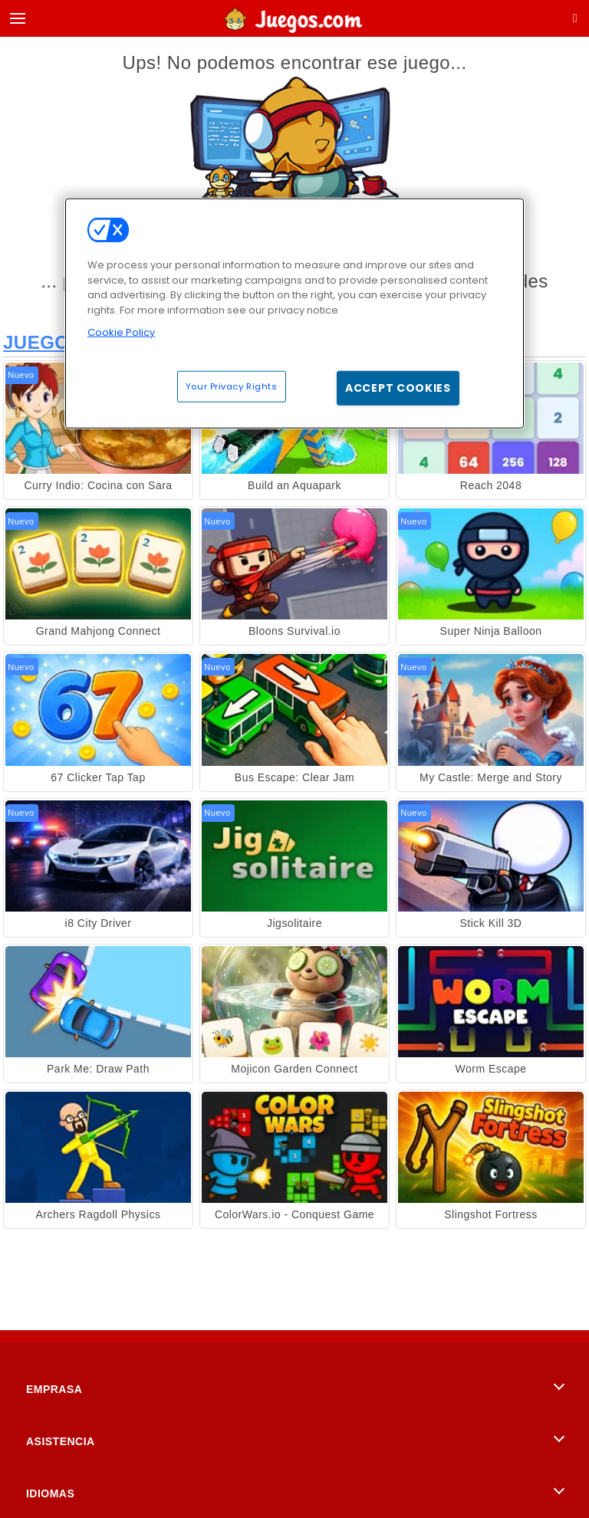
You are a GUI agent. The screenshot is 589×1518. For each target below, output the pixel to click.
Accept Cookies (398, 387)
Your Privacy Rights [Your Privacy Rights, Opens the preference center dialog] (232, 386)
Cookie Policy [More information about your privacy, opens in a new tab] (121, 332)
